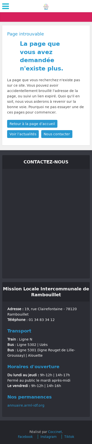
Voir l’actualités (23, 134)
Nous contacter (57, 134)
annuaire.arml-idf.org (25, 405)
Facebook (25, 436)
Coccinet (55, 431)
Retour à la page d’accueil (32, 123)
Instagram (48, 436)
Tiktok (69, 436)
